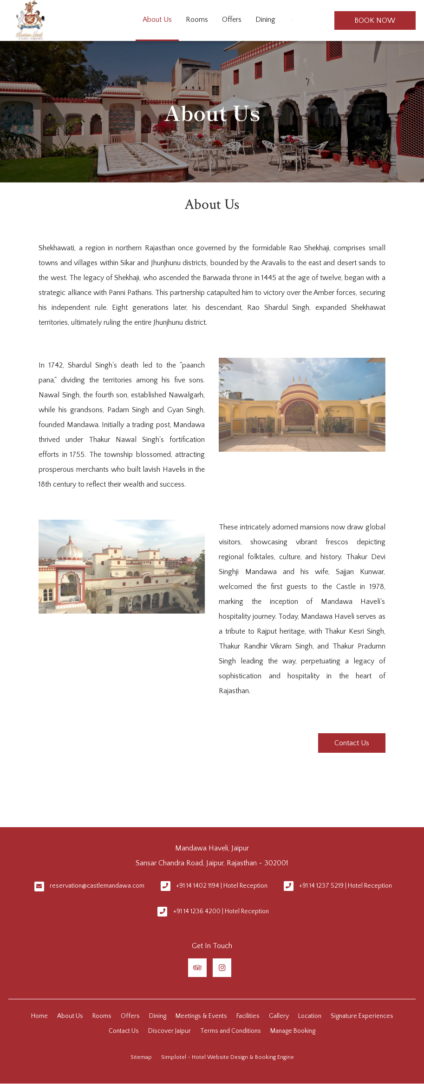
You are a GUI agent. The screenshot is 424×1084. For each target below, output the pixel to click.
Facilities (248, 1016)
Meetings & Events (201, 1016)
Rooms (197, 19)
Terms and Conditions (230, 1031)
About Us (157, 19)
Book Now (374, 20)
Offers (231, 19)
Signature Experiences (362, 1016)
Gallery (279, 1016)
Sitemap (141, 1057)
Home (39, 1016)
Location (309, 1016)
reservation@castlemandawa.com (97, 886)
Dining (265, 19)
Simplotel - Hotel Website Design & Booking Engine (227, 1057)
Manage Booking (292, 1031)
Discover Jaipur (169, 1031)
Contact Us (351, 743)
